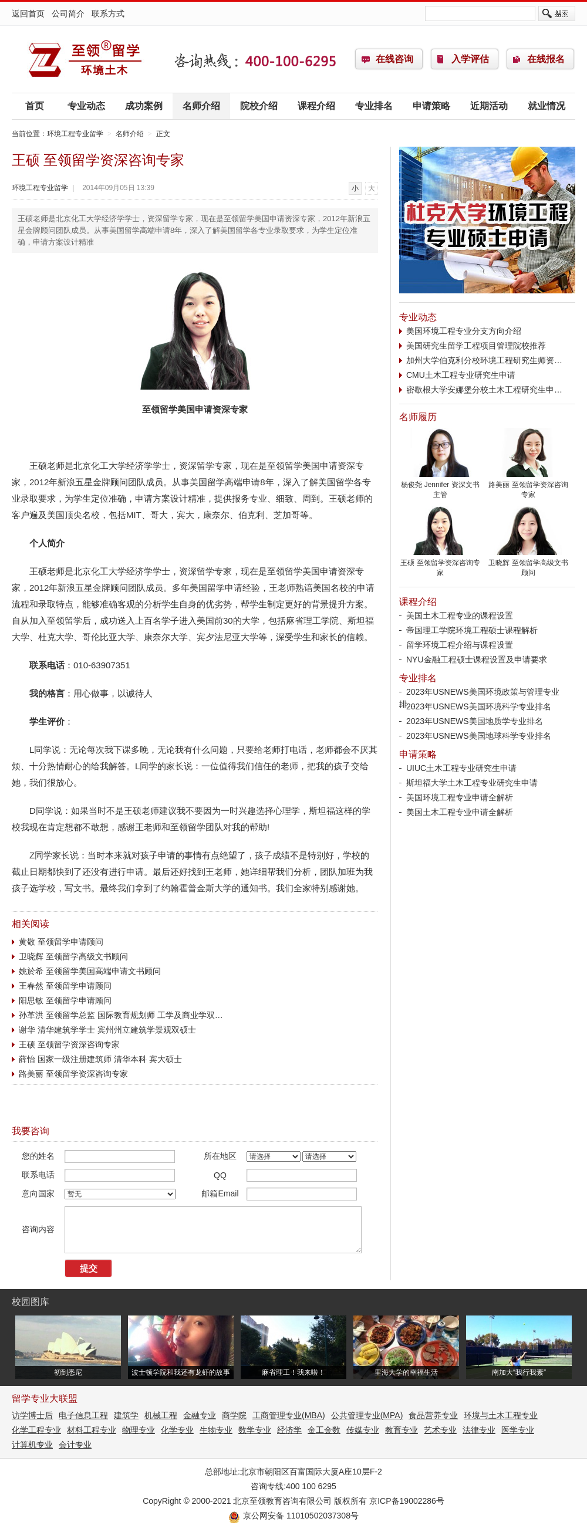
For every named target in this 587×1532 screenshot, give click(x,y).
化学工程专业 (36, 1430)
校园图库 (30, 1302)
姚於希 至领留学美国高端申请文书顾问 (90, 971)
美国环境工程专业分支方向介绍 (463, 331)
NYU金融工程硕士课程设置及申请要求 (476, 659)
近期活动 (489, 106)
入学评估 (470, 59)
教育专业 (401, 1430)
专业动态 (86, 106)
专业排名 (374, 106)
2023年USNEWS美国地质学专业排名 (474, 721)
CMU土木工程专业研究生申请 (460, 375)
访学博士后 (32, 1415)
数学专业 (254, 1430)
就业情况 (546, 106)
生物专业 (216, 1430)
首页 (34, 106)
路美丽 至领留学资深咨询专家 (73, 1073)
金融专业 (199, 1415)
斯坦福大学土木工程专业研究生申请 (472, 782)
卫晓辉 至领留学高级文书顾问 (73, 956)
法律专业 (479, 1430)
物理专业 (138, 1430)
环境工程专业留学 (85, 59)
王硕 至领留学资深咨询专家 (69, 1044)
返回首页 (28, 13)
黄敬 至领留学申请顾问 (61, 941)
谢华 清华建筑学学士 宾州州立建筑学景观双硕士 (107, 1029)
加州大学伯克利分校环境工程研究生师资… (484, 360)
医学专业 (517, 1430)
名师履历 (418, 417)
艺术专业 (440, 1430)
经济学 (289, 1430)
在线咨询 (394, 59)
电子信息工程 (83, 1415)
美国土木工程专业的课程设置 (459, 615)
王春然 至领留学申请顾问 (65, 985)
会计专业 (75, 1444)
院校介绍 (259, 106)
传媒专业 (362, 1430)
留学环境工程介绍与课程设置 (459, 645)
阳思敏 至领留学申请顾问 (65, 1000)
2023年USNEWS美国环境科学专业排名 (478, 706)
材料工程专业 (91, 1430)
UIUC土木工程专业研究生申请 (461, 768)
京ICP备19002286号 (406, 1501)
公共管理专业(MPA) (367, 1415)
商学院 (234, 1415)
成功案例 (144, 106)
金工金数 (324, 1430)
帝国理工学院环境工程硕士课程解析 (472, 630)
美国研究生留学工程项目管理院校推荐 (476, 345)
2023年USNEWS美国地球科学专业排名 (478, 735)
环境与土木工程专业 (501, 1415)
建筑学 (126, 1415)
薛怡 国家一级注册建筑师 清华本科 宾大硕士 (100, 1059)
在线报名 (546, 59)
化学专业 (177, 1430)
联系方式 (108, 13)
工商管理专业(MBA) (288, 1415)
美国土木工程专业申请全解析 (459, 812)
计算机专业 (32, 1444)
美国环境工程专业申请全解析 (459, 797)
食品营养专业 (433, 1415)
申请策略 (431, 106)
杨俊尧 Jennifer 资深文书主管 (440, 486)
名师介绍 (201, 106)
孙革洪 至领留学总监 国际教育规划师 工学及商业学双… (121, 1015)
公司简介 (68, 13)
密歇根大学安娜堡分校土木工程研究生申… (484, 389)
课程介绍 (316, 106)
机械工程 (160, 1415)
